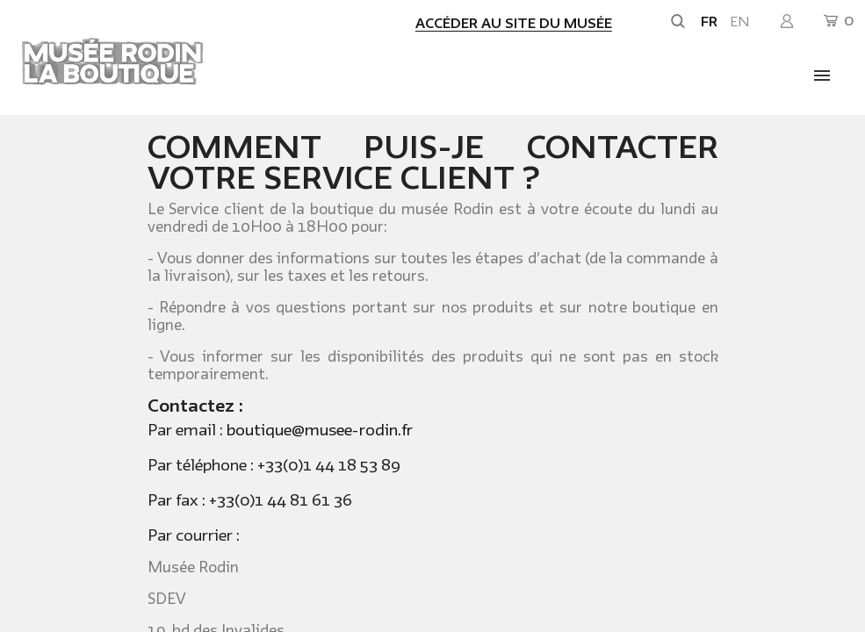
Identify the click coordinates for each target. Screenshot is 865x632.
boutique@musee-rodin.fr (320, 430)
